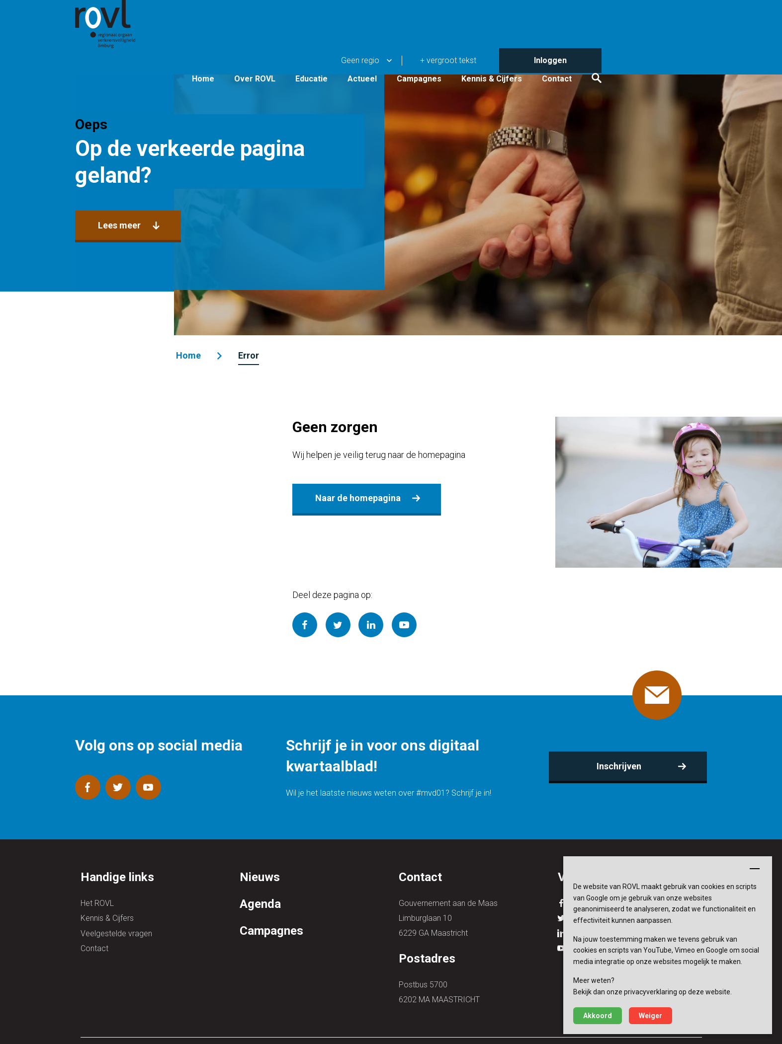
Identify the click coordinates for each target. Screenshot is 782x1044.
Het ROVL (97, 902)
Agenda (260, 903)
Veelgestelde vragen (116, 932)
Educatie (411, 51)
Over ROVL (354, 51)
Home (303, 51)
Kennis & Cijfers (591, 51)
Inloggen (650, 12)
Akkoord (597, 1016)
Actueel (462, 51)
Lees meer (124, 227)
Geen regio (460, 12)
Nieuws (260, 877)
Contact (657, 51)
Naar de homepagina (357, 496)
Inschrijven (615, 765)
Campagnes (519, 51)
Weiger (650, 1016)
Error (251, 355)
